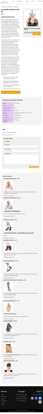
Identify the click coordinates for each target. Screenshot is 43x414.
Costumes (16, 6)
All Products (40, 2)
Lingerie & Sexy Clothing (6, 6)
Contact (3, 404)
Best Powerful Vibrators (21, 400)
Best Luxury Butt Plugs (21, 396)
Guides (33, 2)
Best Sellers (20, 2)
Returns (3, 406)
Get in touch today (37, 396)
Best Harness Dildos (21, 398)
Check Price (36, 33)
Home (13, 2)
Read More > (10, 92)
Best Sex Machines (21, 402)
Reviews (27, 2)
